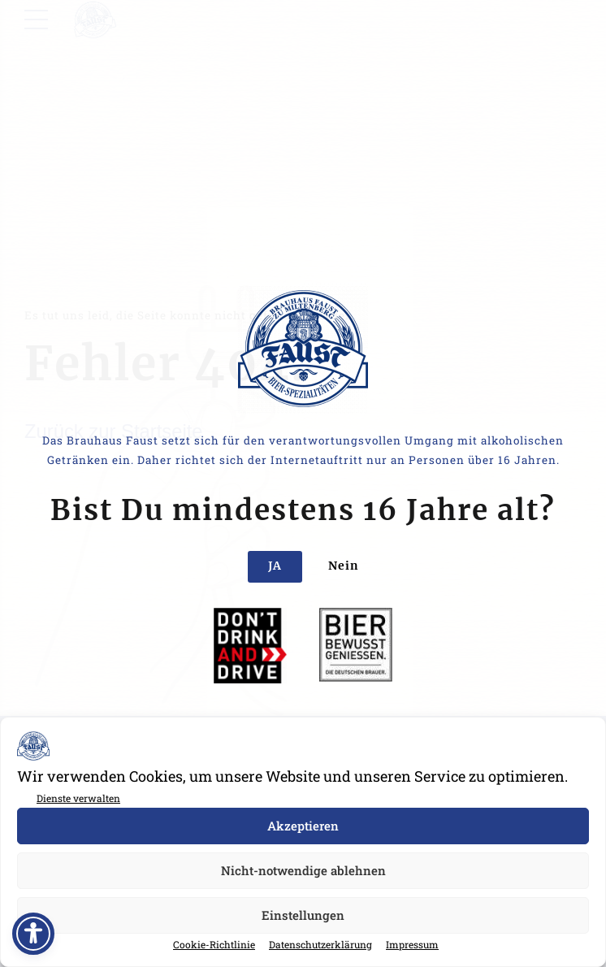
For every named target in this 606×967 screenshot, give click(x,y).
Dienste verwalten (78, 797)
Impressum (412, 944)
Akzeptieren (303, 825)
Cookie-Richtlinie (214, 944)
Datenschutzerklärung (320, 944)
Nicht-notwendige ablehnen (303, 870)
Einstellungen (303, 915)
